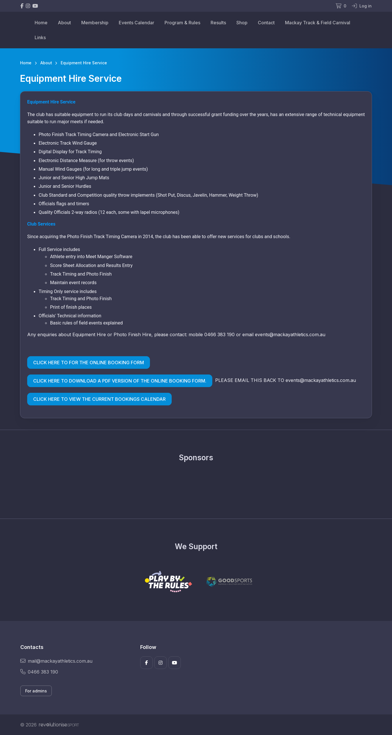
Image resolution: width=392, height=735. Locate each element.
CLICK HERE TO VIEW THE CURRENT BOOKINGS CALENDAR (99, 399)
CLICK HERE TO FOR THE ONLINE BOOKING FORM (88, 362)
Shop (242, 22)
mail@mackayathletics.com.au (56, 661)
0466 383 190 (39, 672)
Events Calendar (136, 22)
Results (218, 22)
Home (41, 22)
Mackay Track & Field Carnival (317, 22)
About (64, 22)
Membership (94, 22)
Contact (266, 22)
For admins (36, 690)
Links (40, 37)
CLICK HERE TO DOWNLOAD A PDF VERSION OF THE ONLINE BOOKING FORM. (119, 381)
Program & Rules (182, 22)
